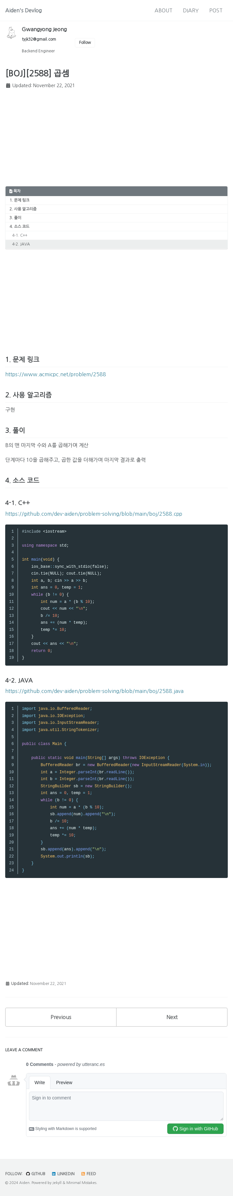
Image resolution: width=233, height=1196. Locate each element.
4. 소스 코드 (19, 227)
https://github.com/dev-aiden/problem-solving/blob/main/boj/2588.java (94, 691)
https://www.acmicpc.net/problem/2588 (55, 374)
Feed (88, 1174)
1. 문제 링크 (19, 200)
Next (172, 1017)
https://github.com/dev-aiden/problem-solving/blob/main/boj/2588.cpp (93, 513)
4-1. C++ (19, 235)
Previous (60, 1017)
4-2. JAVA (21, 244)
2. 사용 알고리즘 (22, 209)
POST (216, 10)
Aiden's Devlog (23, 10)
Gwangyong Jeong (44, 29)
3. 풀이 (15, 218)
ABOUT (163, 10)
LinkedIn (63, 1174)
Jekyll (57, 1183)
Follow (85, 43)
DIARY (191, 10)
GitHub (35, 1174)
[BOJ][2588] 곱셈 (37, 74)
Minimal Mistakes (81, 1183)
